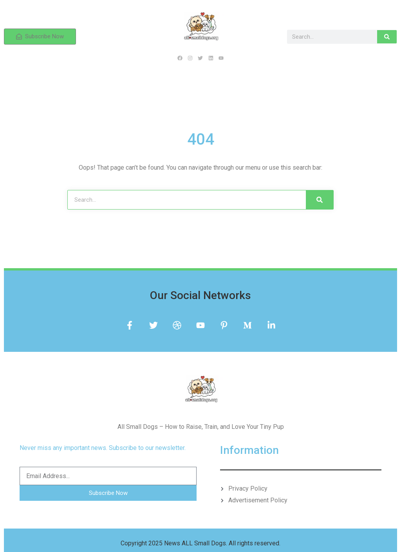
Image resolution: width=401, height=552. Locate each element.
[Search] (387, 36)
